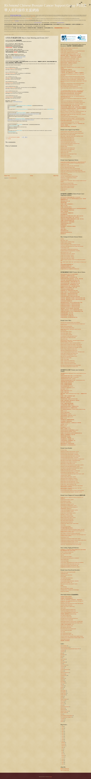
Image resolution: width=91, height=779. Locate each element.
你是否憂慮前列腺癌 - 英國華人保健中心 (67, 404)
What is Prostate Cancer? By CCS (66, 65)
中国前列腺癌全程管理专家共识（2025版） (68, 267)
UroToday (62, 238)
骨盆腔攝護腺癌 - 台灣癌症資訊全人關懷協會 (68, 226)
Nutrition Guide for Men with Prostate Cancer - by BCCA (70, 482)
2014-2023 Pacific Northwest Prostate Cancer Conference (70, 322)
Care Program (63, 662)
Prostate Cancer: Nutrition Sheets (66, 616)
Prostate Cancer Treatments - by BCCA (67, 511)
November (63, 744)
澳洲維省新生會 (63, 233)
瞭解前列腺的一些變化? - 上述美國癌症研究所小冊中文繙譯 (71, 55)
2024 (63, 729)
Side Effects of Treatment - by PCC (66, 514)
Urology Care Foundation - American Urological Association (70, 244)
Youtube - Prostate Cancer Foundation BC (68, 362)
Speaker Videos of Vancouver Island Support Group (69, 353)
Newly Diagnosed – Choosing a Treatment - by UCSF (69, 109)
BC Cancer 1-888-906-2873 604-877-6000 (68, 167)
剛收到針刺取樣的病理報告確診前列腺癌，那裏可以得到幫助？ (71, 93)
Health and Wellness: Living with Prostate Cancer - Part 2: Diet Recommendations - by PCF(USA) (71, 488)
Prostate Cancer (63, 693)
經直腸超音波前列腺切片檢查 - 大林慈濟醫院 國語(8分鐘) (70, 286)
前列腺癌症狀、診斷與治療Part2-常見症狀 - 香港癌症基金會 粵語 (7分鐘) (73, 299)
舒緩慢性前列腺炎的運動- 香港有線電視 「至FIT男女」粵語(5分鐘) (72, 278)
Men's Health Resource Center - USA (67, 634)
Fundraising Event (64, 675)
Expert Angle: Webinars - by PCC (66, 331)
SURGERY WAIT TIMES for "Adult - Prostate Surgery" (70, 523)
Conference (62, 666)
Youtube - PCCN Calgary (65, 359)
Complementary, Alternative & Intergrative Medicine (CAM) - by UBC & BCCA (73, 540)
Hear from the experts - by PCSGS (66, 334)
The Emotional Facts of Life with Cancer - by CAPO (69, 479)
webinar (62, 721)
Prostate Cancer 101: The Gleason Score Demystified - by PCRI (71, 347)
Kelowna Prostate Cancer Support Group (67, 140)
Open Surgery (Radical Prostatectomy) (67, 520)
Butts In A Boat (63, 659)
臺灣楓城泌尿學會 (64, 224)
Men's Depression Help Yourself (66, 627)
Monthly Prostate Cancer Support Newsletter (68, 134)
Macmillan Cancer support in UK (66, 156)
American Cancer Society (65, 179)
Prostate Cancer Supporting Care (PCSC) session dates (70, 94)
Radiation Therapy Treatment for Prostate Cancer (69, 348)
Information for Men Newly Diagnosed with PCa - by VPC (70, 466)
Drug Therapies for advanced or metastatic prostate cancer (70, 533)
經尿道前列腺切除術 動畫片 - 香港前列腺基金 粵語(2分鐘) (70, 283)
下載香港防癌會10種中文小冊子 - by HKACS (68, 378)
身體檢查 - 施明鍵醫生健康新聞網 (66, 383)
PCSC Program (63, 690)
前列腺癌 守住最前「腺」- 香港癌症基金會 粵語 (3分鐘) (70, 292)
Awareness (62, 651)
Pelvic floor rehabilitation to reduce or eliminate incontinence (70, 342)
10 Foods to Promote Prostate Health (67, 619)
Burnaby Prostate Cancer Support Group (67, 137)
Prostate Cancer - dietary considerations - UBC (68, 484)
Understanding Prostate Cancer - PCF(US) (68, 253)
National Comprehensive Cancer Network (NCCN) (69, 184)
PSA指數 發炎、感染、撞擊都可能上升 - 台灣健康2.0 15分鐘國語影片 (72, 72)
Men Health (62, 681)
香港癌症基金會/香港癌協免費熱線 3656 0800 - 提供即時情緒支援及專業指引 (73, 208)
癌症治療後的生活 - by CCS (65, 427)
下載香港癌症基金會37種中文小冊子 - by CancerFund (70, 377)
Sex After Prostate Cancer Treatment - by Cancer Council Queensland (72, 490)
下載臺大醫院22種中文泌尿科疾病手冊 (67, 381)
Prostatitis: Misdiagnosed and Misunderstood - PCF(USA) (70, 250)
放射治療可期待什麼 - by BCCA (66, 413)
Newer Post (7, 175)
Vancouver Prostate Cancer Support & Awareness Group (70, 143)
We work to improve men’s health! (66, 630)
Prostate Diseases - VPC (65, 247)
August (62, 747)
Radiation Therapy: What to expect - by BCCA (68, 476)
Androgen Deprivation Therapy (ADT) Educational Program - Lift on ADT (72, 529)
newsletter (62, 685)
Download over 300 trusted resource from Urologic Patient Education (72, 246)
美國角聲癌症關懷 (64, 202)
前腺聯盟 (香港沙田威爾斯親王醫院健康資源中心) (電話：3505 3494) (72, 218)
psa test (62, 697)
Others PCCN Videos (64, 339)
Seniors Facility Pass (29, 18)
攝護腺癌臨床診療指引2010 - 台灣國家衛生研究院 (69, 407)
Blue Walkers (63, 654)
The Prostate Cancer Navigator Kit (66, 717)
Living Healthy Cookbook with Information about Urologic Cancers (71, 622)
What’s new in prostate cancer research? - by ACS (69, 583)
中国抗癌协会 (63, 227)
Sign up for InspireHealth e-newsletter (67, 588)
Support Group (63, 709)
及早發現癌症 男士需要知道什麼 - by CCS (68, 387)
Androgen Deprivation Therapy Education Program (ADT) (70, 648)
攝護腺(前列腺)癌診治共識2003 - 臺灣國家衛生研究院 (70, 406)
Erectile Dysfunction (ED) (65, 669)
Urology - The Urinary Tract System (66, 49)
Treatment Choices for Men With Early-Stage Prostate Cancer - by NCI (72, 473)
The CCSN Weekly (64, 586)
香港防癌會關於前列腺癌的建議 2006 (67, 264)
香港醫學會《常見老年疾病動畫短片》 (67, 598)
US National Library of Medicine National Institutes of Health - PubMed (72, 637)
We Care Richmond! (65, 768)
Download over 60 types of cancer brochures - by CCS (70, 451)
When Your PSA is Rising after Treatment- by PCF (69, 356)
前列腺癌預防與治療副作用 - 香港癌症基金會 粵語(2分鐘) (70, 296)
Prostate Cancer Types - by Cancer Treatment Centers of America (71, 87)
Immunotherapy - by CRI (65, 537)
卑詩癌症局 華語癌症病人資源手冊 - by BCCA (68, 431)
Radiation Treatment (64, 699)
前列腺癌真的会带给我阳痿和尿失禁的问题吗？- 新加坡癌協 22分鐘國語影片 (73, 108)
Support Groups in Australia (65, 155)
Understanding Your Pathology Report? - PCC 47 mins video (71, 84)
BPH (61, 657)
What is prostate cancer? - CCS (66, 252)
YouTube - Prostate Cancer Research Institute (68, 363)
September (63, 745)
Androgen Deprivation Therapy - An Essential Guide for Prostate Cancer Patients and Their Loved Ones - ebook (72, 531)
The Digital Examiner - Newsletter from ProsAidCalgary (70, 589)
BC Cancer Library (64, 450)
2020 (63, 736)
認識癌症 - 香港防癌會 (64, 211)
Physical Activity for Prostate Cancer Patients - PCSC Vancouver (71, 344)
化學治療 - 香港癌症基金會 (65, 412)
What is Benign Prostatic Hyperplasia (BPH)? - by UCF (70, 59)
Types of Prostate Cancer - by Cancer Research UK (69, 86)
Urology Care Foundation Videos (66, 357)
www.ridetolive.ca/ (13, 106)
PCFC (62, 688)
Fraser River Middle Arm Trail (10, 68)
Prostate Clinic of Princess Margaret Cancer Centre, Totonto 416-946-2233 (73, 171)
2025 (63, 728)
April (62, 752)
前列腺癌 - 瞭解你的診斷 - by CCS (66, 390)
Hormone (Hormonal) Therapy (66, 526)
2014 (63, 762)
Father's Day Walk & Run (65, 672)
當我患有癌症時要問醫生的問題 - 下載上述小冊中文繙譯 (70, 105)
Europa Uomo (63, 190)
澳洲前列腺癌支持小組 (64, 230)
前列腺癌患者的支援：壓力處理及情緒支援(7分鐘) (69, 317)
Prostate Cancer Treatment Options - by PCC (68, 513)
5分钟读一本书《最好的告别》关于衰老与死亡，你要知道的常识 (71, 599)
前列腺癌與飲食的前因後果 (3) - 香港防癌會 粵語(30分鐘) (70, 306)
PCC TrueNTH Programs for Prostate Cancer (68, 609)
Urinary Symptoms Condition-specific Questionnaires (69, 249)
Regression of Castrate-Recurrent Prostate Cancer (69, 350)
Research (62, 702)
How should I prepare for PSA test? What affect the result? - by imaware (72, 76)
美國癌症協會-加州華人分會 (65, 201)
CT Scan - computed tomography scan (67, 552)
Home (31, 175)
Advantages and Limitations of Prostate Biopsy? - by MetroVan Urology (72, 79)
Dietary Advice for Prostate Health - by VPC (68, 463)
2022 (63, 733)
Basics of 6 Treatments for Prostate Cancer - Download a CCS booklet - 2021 (73, 111)
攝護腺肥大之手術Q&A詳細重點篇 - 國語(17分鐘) (69, 287)
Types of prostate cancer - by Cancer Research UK (69, 507)
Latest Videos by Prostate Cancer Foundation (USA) (69, 366)
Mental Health (63, 682)
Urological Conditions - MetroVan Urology (67, 241)
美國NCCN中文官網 (64, 205)
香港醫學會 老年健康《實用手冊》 (66, 596)
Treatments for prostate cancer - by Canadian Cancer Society (71, 112)
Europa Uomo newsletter (65, 591)
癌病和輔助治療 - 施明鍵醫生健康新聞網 (67, 419)
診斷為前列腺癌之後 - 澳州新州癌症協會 (67, 443)
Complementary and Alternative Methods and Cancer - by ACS (71, 543)
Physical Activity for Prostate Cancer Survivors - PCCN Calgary (71, 345)
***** (61, 89)
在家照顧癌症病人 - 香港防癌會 (66, 437)
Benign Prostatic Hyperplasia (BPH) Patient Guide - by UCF (70, 61)
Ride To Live (63, 703)
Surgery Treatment (64, 712)
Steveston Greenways (9, 82)
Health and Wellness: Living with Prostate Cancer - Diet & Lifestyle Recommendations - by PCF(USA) (72, 486)
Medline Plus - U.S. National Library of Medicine (68, 177)
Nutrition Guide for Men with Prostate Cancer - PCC (69, 481)
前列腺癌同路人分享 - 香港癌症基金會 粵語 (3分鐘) (69, 290)
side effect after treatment (65, 706)
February (63, 755)
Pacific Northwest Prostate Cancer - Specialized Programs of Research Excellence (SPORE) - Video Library (72, 341)
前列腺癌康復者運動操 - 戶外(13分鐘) (67, 312)
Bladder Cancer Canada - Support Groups (68, 606)
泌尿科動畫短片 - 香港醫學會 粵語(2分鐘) (67, 275)
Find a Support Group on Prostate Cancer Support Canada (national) (72, 133)
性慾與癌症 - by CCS (64, 424)
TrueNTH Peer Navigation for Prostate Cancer (68, 610)
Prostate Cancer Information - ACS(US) (67, 255)
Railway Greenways (9, 92)
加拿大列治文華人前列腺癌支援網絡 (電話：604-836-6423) (70, 197)
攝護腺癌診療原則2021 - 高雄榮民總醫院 (67, 221)
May (62, 750)
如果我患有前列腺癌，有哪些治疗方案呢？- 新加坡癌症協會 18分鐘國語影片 (73, 106)
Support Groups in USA (64, 152)
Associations (63, 650)
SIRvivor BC (63, 708)
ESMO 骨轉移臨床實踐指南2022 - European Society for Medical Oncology (73, 409)
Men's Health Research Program (66, 633)
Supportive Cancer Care (65, 711)
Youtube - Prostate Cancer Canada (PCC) (67, 360)
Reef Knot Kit (63, 700)
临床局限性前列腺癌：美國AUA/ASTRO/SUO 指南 (69, 398)
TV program (63, 718)
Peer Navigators (63, 691)
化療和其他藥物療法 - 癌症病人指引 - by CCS (68, 415)
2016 (63, 759)
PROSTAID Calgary (64, 146)
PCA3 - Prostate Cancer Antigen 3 (66, 556)
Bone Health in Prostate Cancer (66, 615)
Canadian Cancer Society (65, 164)
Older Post (55, 175)
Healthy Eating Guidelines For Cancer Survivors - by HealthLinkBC (72, 621)
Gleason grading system (65, 559)
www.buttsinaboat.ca (14, 125)
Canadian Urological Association (66, 243)
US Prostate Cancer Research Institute (67, 183)
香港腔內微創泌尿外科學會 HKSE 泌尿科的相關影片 (69, 274)
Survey (62, 714)
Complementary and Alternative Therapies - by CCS (69, 541)
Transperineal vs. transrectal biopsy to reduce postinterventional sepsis (72, 83)
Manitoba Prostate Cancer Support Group (67, 149)
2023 (63, 731)
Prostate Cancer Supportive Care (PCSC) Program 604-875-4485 (71, 170)
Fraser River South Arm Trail (10, 73)
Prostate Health (63, 694)
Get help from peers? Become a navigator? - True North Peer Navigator (72, 118)
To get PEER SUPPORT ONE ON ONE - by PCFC (69, 116)
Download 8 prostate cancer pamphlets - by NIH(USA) (70, 454)
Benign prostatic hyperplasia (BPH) (66, 326)
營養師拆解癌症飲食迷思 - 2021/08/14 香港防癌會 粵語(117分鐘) (71, 302)
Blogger (50, 776)
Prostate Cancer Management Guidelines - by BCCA (69, 510)
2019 (63, 737)
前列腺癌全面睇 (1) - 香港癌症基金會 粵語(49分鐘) (69, 293)
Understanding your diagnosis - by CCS (67, 504)
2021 (63, 734)
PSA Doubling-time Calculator (65, 501)
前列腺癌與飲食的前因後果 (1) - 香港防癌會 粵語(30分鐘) (70, 303)
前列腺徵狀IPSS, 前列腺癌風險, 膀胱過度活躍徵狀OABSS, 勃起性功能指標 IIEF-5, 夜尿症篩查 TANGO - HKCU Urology (73, 550)
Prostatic (62, 696)
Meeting (9, 138)
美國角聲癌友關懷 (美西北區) (65, 436)
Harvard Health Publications (65, 639)
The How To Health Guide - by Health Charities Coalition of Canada (72, 636)
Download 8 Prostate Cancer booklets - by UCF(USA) (69, 457)
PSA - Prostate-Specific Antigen (66, 553)
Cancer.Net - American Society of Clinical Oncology (69, 176)
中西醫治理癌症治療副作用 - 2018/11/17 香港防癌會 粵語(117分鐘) (72, 311)
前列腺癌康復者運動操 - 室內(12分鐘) (67, 314)
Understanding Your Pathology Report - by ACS (68, 505)
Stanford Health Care (64, 173)
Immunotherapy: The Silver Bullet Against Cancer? (69, 336)
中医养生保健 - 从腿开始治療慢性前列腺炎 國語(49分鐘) (70, 280)
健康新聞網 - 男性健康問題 (65, 640)
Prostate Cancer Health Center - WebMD (67, 258)
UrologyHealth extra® (64, 573)
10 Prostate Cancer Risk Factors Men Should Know (69, 618)
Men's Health (63, 631)
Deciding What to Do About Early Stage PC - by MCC (69, 472)
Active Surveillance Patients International (67, 186)
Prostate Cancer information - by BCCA (67, 499)
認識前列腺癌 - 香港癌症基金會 (66, 401)
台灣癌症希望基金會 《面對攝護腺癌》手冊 (68, 440)
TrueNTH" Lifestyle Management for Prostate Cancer (69, 612)
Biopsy (62, 653)
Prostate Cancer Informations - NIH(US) (67, 256)
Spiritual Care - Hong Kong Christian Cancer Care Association (71, 544)
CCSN (62, 663)
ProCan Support (63, 576)
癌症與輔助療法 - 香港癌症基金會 (66, 421)
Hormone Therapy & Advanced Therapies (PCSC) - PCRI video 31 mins (72, 351)
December (63, 742)
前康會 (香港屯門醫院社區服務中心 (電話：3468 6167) (70, 217)
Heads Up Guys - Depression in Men (67, 625)
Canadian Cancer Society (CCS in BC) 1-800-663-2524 (70, 165)
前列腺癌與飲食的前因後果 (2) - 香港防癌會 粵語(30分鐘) (70, 305)
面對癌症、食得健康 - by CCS (66, 428)
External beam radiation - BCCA (66, 333)
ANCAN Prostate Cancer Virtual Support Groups (69, 153)
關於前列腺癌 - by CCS (64, 389)
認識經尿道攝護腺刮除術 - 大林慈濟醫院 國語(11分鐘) (70, 284)
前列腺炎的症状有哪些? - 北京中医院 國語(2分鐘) (69, 277)
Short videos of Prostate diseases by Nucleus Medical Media (71, 365)
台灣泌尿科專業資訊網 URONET (66, 223)
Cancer (62, 660)
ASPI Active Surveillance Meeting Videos (67, 327)
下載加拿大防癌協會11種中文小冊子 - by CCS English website (71, 375)
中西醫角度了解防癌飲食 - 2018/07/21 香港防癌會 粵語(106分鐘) (71, 309)
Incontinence (63, 678)
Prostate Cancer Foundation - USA (66, 582)
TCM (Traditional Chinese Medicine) (67, 715)
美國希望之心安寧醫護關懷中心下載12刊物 (68, 434)
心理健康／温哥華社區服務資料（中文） (67, 624)
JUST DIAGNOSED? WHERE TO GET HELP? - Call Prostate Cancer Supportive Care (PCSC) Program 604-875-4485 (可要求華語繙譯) (72, 91)
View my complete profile (65, 770)
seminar (62, 705)
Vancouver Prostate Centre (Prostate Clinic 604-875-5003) (70, 168)
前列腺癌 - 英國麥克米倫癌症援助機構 (67, 403)
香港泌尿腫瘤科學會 (64, 214)
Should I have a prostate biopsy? (66, 502)
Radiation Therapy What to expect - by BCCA (68, 517)
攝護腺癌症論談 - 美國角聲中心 (66, 397)
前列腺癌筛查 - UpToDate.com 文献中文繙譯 (68, 71)
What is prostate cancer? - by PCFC (67, 64)
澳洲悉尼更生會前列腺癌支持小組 (66, 232)
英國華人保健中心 (64, 229)
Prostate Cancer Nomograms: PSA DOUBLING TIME (69, 565)
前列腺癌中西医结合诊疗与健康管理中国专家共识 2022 (70, 268)
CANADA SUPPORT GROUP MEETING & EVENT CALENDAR (71, 131)
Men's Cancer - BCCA (64, 240)
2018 (63, 739)
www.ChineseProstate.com (17, 101)
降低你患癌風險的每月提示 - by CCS (67, 386)
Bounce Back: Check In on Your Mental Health (68, 628)
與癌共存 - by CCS (64, 425)
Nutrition (62, 687)
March (62, 753)
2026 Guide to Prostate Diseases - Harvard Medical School (70, 460)
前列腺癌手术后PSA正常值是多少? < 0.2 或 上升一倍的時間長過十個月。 (73, 123)
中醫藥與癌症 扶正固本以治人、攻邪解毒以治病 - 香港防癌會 (71, 422)
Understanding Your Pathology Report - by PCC (68, 354)
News (61, 684)
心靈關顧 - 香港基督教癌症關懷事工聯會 (67, 220)
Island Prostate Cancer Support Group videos (68, 337)
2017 (63, 741)
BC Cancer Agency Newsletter (66, 579)
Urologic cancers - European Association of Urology (69, 52)
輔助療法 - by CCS (64, 418)
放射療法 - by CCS (64, 410)
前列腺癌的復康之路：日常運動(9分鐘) (67, 315)
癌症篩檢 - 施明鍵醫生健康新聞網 (66, 384)
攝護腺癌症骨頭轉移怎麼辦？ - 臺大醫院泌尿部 (68, 126)
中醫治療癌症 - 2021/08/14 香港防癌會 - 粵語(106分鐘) (70, 308)
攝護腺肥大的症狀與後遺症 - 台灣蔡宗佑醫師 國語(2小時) (70, 281)
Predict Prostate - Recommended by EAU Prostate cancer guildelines (72, 562)
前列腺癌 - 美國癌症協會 (65, 392)
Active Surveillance (64, 645)
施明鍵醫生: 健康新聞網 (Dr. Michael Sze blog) (68, 613)
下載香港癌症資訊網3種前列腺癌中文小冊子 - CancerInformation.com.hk (73, 380)
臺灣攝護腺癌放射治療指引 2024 (66, 265)
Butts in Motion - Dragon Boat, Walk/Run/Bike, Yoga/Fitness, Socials (72, 136)
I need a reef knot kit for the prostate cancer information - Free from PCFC (73, 102)
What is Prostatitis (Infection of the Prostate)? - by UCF (70, 58)
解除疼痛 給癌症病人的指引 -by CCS (67, 416)
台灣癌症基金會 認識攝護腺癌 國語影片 (67, 289)
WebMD (62, 585)
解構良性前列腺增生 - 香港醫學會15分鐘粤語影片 (69, 62)
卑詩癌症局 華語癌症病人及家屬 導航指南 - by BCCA (69, 430)
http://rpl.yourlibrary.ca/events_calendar (18, 56)
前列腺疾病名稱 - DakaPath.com (66, 508)
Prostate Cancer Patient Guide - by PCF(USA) (68, 469)
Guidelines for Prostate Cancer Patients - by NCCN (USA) (70, 470)
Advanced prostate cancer (65, 647)
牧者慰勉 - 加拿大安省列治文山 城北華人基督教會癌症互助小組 (71, 433)
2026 (63, 726)
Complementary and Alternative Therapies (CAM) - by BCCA (71, 538)
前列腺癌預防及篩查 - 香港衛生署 (66, 69)
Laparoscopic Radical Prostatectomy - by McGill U (69, 478)
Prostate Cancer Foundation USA (66, 174)
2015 (63, 760)
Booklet (62, 656)
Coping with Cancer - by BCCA (66, 475)
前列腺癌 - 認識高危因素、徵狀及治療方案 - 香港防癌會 (70, 400)
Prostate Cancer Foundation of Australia (67, 187)
